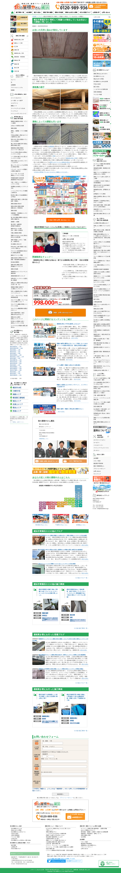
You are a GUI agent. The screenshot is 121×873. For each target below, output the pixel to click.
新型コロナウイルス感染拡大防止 (60, 162)
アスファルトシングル (17, 87)
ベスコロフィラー (98, 445)
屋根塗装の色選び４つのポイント (102, 348)
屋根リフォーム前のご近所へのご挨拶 (102, 177)
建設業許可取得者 (98, 463)
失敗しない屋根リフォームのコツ (102, 226)
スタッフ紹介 (97, 460)
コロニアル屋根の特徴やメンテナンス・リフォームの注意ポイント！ (102, 290)
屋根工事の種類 (48, 12)
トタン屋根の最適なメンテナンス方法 (102, 265)
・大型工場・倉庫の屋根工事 (52, 843)
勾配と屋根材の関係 (16, 233)
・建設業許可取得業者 (86, 843)
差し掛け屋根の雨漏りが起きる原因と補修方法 (19, 218)
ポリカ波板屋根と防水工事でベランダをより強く (102, 383)
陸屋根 (12, 90)
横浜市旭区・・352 (15, 358)
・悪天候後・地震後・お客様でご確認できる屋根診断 (94, 832)
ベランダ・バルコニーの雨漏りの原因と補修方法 (19, 170)
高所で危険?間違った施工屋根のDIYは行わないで (18, 313)
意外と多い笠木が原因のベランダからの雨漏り (19, 140)
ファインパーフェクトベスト (101, 447)
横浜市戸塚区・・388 (15, 370)
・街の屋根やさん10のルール (18, 832)
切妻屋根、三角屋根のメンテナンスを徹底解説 (19, 213)
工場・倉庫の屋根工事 (99, 395)
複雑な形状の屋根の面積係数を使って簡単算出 (17, 207)
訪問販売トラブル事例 (99, 194)
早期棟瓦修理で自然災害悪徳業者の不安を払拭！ (17, 178)
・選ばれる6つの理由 (15, 830)
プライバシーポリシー (66, 797)
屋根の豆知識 (59, 12)
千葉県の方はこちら (61, 525)
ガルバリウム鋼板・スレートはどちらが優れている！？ (19, 300)
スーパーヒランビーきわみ (18, 108)
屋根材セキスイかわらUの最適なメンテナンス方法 (102, 281)
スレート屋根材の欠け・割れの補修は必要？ (102, 261)
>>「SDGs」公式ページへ (17, 422)
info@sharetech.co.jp (102, 508)
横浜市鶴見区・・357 (15, 346)
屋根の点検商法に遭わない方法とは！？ (102, 197)
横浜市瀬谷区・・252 (15, 375)
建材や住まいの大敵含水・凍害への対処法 (17, 229)
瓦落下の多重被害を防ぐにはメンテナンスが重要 (102, 316)
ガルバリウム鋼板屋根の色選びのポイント (19, 309)
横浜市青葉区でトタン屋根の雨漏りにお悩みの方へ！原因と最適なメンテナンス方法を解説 (63, 535)
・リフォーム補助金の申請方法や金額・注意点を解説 (59, 850)
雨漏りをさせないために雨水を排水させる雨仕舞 (19, 236)
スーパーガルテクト (16, 98)
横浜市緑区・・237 (15, 365)
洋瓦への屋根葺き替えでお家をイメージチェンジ (19, 292)
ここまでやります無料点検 (101, 89)
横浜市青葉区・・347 (15, 366)
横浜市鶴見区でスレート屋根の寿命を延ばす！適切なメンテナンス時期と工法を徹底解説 (62, 654)
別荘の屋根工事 (98, 406)
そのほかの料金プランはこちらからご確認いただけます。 (51, 172)
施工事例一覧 (20, 12)
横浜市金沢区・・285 (15, 361)
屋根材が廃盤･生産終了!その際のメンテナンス (17, 287)
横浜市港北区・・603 (15, 363)
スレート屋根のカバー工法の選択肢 (102, 257)
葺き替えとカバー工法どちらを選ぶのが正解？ (102, 247)
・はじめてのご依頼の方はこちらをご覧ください (58, 828)
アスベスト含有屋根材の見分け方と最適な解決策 (19, 251)
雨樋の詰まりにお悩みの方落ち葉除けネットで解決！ (102, 391)
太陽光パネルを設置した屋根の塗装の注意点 (102, 272)
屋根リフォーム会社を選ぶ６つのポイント (102, 305)
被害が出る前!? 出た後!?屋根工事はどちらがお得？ (102, 186)
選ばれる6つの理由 (99, 79)
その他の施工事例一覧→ (81, 628)
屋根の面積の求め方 (16, 203)
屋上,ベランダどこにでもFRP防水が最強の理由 (19, 165)
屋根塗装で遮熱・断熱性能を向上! (102, 352)
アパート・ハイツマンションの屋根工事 (102, 398)
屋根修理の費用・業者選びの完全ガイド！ (102, 168)
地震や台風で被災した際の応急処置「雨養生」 (19, 200)
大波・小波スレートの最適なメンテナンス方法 (19, 183)
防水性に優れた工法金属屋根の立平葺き (19, 195)
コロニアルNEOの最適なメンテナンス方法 (102, 285)
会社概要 (29, 12)
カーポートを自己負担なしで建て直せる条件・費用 (102, 379)
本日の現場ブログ (85, 12)
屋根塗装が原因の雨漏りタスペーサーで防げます (17, 148)
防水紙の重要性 (15, 262)
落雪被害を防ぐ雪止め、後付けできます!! (102, 414)
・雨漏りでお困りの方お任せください (55, 835)
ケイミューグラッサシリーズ (18, 113)
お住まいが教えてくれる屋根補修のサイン (102, 242)
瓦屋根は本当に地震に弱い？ (101, 370)
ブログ (40, 16)
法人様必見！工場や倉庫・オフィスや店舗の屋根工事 (102, 409)
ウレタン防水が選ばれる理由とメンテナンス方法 (19, 153)
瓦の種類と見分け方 (16, 244)
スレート (13, 79)
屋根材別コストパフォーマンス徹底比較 (19, 272)
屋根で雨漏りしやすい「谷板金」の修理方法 (18, 240)
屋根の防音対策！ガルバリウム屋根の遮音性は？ (102, 366)
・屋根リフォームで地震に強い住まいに (55, 840)
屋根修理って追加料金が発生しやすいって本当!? (102, 201)
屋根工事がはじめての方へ (101, 73)
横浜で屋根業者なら (99, 466)
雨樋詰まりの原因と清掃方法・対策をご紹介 (102, 387)
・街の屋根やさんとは (16, 828)
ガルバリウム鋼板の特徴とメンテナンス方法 (19, 305)
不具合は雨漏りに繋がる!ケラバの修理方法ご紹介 (19, 135)
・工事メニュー (49, 830)
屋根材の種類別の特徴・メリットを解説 (19, 122)
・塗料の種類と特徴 (85, 835)
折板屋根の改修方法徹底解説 (101, 269)
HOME (34, 16)
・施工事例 (13, 845)
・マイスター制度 (14, 837)
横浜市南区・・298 (15, 353)
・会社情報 (83, 837)
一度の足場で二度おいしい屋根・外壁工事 (101, 356)
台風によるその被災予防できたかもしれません (102, 312)
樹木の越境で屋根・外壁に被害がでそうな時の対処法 (102, 205)
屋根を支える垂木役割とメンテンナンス (17, 317)
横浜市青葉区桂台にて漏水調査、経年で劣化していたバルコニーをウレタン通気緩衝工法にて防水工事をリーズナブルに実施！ (76, 593)
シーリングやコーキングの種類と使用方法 (19, 191)
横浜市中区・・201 (15, 351)
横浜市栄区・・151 (15, 373)
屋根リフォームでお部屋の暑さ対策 (102, 418)
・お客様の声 (13, 847)
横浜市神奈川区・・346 (16, 348)
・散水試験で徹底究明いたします (54, 837)
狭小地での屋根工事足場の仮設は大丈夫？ (102, 295)
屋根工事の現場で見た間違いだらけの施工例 (102, 343)
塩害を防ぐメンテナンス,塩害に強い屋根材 (19, 279)
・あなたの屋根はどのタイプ (87, 830)
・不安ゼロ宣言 (14, 833)
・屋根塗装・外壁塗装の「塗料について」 (91, 833)
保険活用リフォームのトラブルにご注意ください (102, 210)
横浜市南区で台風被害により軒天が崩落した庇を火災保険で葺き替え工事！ (48, 696)
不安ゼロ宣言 (97, 84)
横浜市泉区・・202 (15, 371)
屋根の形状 (14, 210)
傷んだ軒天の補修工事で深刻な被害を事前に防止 (19, 144)
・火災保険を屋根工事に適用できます (55, 842)
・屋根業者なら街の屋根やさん (88, 845)
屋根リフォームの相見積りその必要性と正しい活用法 (102, 173)
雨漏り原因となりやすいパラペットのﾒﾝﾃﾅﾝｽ (19, 161)
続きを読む (75, 338)
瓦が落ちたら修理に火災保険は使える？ (102, 320)
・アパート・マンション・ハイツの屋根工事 (56, 845)
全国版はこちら (80, 525)
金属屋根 (13, 85)
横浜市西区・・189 (15, 350)
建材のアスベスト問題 (17, 255)
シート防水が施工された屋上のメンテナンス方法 (19, 157)
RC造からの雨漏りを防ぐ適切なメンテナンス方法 (17, 322)
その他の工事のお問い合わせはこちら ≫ (60, 220)
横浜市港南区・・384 (15, 355)
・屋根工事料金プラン (51, 832)
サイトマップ (97, 474)
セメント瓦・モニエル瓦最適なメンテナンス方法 (17, 174)
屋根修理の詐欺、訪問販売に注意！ (102, 190)
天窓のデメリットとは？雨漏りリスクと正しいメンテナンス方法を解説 (57, 563)
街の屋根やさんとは (99, 76)
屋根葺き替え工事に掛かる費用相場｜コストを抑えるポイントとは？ (102, 252)
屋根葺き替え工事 (71, 158)
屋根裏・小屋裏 (15, 221)
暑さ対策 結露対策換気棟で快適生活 (16, 225)
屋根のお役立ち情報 (71, 12)
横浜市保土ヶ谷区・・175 (17, 356)
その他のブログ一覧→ (82, 578)
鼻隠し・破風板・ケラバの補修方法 (19, 131)
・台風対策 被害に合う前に (52, 838)
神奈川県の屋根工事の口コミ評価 (102, 214)
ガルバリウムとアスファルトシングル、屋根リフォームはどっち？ (102, 361)
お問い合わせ (106, 12)
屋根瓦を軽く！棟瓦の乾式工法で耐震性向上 (102, 335)
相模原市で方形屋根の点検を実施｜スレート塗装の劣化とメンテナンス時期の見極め (61, 669)
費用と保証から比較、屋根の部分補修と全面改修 (102, 230)
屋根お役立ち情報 (98, 308)
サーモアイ (96, 442)
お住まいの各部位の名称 (17, 125)
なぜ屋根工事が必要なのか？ (101, 223)
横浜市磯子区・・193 (15, 360)
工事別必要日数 (98, 302)
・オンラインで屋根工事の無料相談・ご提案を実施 (93, 828)
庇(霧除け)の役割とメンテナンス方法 (19, 187)
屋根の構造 (14, 128)
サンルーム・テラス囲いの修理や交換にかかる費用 (102, 403)
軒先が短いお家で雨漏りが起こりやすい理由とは (19, 247)
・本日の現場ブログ (15, 848)
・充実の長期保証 (14, 835)
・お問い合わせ (84, 848)
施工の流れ (37, 12)
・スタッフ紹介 (84, 842)
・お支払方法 (13, 838)
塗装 (54, 156)
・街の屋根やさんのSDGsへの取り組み (20, 840)
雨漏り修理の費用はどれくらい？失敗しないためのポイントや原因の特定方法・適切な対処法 (102, 237)
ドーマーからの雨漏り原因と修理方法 (19, 326)
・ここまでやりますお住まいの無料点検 (55, 833)
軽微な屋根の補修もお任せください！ (102, 422)
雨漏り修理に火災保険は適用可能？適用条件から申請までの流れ (102, 326)
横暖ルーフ (14, 105)
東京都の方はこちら (41, 525)
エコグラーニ (14, 103)
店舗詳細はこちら (43, 438)
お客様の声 (96, 12)
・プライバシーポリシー (86, 847)
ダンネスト (96, 450)
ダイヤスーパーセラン (99, 440)
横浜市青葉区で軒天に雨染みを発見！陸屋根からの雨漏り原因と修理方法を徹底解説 (60, 549)
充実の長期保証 (98, 92)
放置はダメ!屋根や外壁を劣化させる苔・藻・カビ (19, 283)
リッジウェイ (14, 111)
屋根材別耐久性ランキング (18, 276)
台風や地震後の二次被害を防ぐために (102, 330)
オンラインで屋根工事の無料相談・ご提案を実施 (102, 164)
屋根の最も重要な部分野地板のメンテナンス (17, 265)
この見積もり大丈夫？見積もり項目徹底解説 (102, 181)
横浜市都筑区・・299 (15, 368)
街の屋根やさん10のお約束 (101, 81)
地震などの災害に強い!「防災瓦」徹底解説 (101, 339)
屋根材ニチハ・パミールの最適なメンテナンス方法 (102, 276)
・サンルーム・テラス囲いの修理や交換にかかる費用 (59, 847)
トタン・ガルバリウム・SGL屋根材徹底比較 (19, 296)
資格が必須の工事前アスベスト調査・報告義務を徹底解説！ (19, 258)
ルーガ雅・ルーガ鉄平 (17, 100)
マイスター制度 (98, 94)
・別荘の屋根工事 (49, 848)
